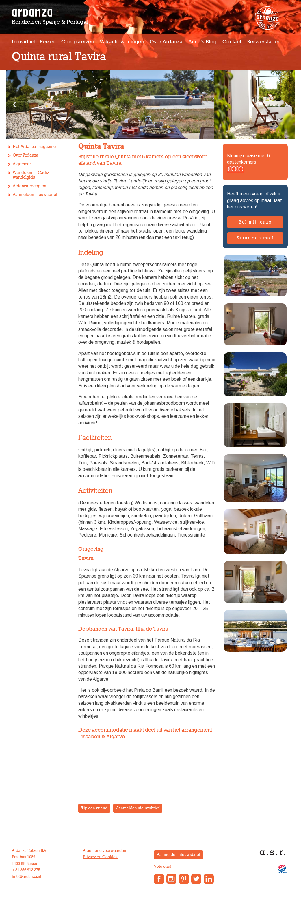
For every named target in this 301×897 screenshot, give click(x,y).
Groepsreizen (77, 42)
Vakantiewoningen (122, 42)
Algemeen (22, 164)
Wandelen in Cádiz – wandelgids (33, 175)
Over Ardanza (166, 42)
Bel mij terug (255, 222)
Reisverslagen (263, 42)
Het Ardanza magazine (34, 146)
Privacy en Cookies (100, 857)
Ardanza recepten (29, 186)
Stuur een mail (255, 238)
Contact (231, 42)
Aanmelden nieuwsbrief (35, 195)
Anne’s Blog (202, 42)
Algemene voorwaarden (104, 851)
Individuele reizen (33, 42)
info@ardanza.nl (26, 877)
